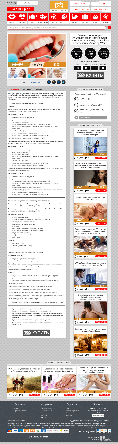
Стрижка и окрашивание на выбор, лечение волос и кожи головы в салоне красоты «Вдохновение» (90, 165)
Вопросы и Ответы (46, 408)
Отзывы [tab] (38, 89)
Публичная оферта (20, 411)
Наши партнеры (71, 413)
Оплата (16, 408)
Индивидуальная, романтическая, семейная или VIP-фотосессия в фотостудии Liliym (90, 132)
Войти (101, 4)
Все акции (69, 415)
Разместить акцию (101, 9)
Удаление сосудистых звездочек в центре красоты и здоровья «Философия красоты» (94, 370)
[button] (9, 50)
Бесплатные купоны (79, 9)
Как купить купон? (46, 411)
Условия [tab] (15, 89)
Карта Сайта (44, 415)
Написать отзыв (34, 82)
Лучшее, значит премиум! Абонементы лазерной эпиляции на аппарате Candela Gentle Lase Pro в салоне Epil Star (90, 231)
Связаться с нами (98, 415)
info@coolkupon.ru (102, 421)
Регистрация (79, 4)
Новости (43, 417)
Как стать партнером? (72, 411)
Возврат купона (45, 413)
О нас (67, 408)
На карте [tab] (27, 89)
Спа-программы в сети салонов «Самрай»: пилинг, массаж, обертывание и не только (90, 297)
